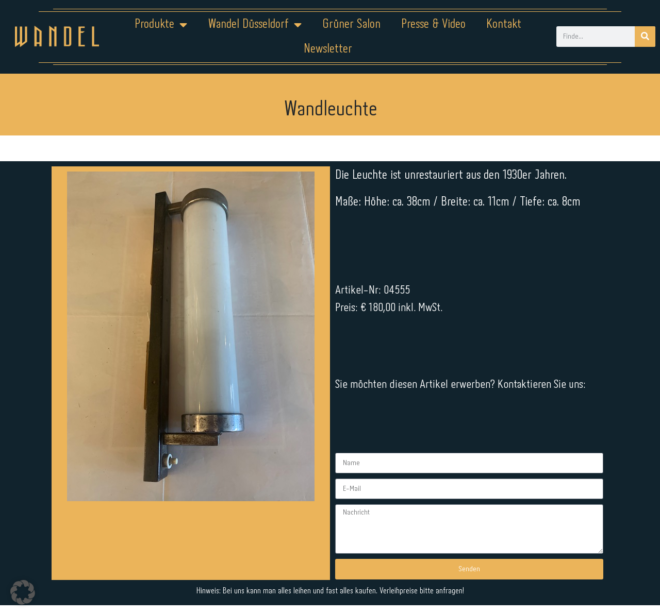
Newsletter (328, 49)
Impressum (267, 582)
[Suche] (645, 36)
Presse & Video (433, 24)
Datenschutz (336, 582)
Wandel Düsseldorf (255, 24)
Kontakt (503, 24)
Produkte (161, 24)
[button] (22, 592)
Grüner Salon (351, 24)
